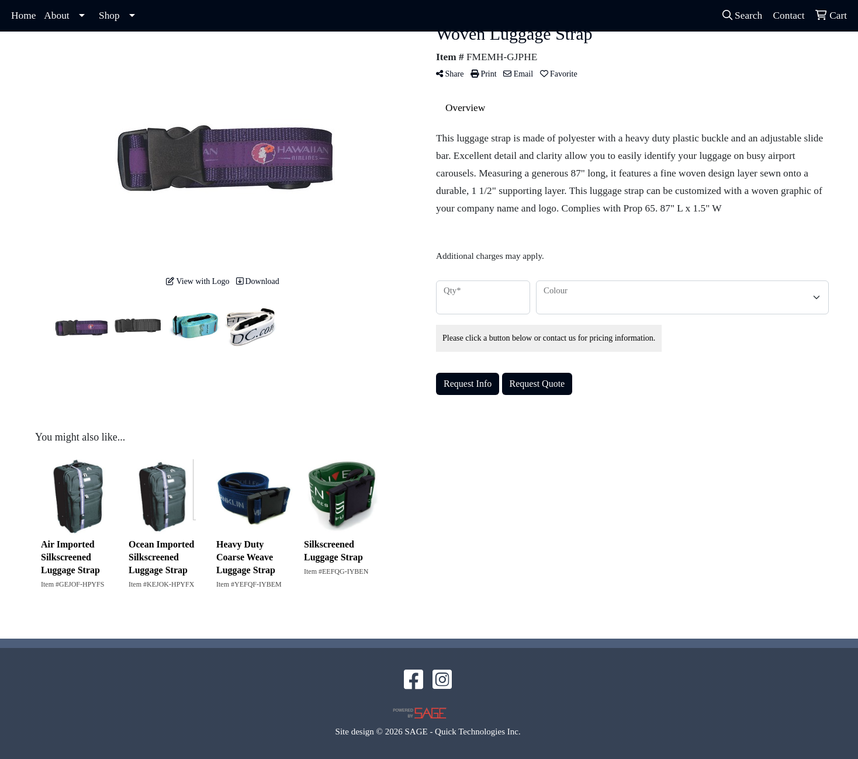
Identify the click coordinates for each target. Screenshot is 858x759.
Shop (109, 15)
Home (23, 15)
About (56, 15)
